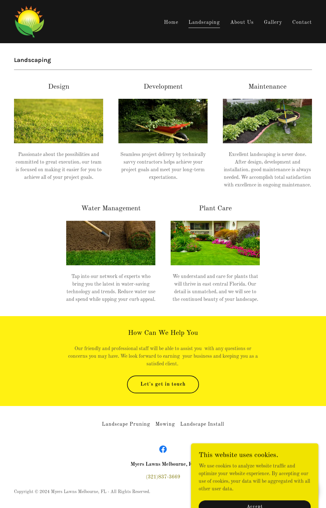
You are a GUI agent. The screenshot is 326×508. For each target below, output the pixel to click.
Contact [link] (302, 22)
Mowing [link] (165, 424)
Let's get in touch (163, 384)
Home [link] (171, 22)
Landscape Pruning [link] (126, 424)
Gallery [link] (273, 22)
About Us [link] (242, 22)
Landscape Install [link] (202, 424)
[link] (29, 21)
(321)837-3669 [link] (163, 477)
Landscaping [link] (204, 22)
